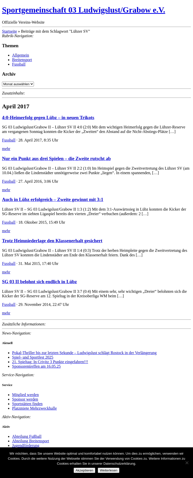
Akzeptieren (84, 470)
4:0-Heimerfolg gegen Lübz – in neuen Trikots (48, 117)
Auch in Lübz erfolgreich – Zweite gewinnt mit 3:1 (52, 199)
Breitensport (22, 60)
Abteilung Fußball (26, 436)
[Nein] (186, 462)
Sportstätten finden (27, 404)
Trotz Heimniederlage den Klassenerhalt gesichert (52, 240)
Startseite (9, 31)
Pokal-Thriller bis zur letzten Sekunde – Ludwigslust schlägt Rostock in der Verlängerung (84, 353)
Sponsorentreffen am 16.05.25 (36, 366)
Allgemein (20, 55)
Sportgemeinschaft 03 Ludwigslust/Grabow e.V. (83, 9)
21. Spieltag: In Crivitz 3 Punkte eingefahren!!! (50, 362)
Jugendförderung (25, 445)
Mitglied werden (25, 395)
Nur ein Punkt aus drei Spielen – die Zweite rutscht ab (56, 158)
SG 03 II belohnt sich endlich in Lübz (39, 281)
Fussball (18, 64)
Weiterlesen (108, 470)
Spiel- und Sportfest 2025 (32, 357)
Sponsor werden (25, 399)
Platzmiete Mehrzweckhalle (34, 408)
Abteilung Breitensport (30, 441)
